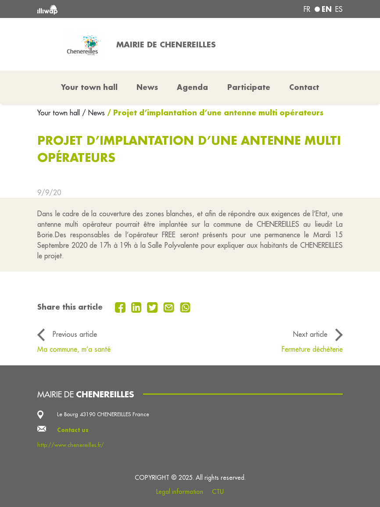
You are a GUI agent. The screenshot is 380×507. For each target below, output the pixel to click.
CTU (218, 492)
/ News (93, 112)
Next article (310, 334)
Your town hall (59, 112)
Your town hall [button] (89, 87)
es (339, 9)
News (147, 87)
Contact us (73, 429)
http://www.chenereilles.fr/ (70, 445)
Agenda (192, 87)
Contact (304, 87)
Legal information (179, 492)
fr (307, 9)
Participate (248, 87)
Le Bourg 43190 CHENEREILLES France (103, 414)
